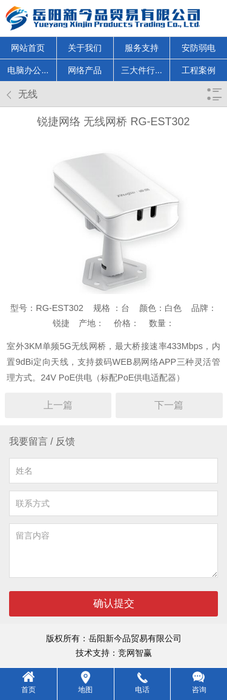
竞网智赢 (135, 653)
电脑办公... (27, 70)
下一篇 (168, 405)
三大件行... (141, 70)
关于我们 (85, 48)
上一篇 (58, 405)
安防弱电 (198, 48)
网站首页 (28, 48)
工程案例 (198, 70)
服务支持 (142, 48)
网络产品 (85, 70)
